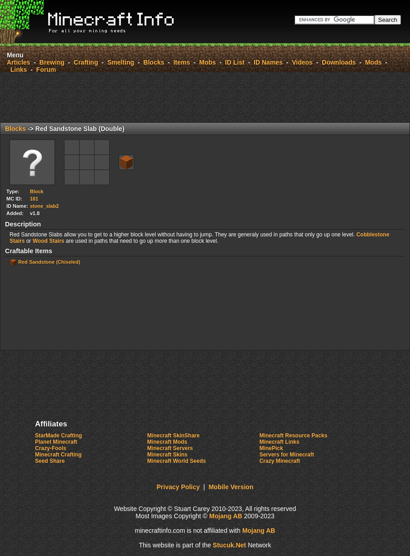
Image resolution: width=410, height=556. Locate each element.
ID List (235, 62)
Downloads (339, 62)
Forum (46, 69)
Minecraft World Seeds (176, 461)
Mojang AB (225, 516)
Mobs (207, 62)
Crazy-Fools (50, 448)
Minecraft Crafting (58, 454)
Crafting (86, 62)
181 (34, 198)
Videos (302, 62)
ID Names (268, 62)
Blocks (153, 62)
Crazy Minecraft (280, 461)
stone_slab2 (44, 206)
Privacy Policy (178, 487)
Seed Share (50, 461)
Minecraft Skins (167, 454)
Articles (18, 62)
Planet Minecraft (56, 442)
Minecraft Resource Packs (293, 435)
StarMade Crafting (58, 435)
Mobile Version (231, 487)
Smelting (120, 62)
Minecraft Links (280, 442)
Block (37, 191)
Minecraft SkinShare (173, 435)
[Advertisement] (205, 97)
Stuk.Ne (229, 545)
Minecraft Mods (167, 442)
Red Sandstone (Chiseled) (49, 262)
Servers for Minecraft (287, 454)
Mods (373, 62)
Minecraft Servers (170, 448)
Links (18, 69)
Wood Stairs (49, 241)
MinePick (271, 448)
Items (181, 62)
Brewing (52, 62)
